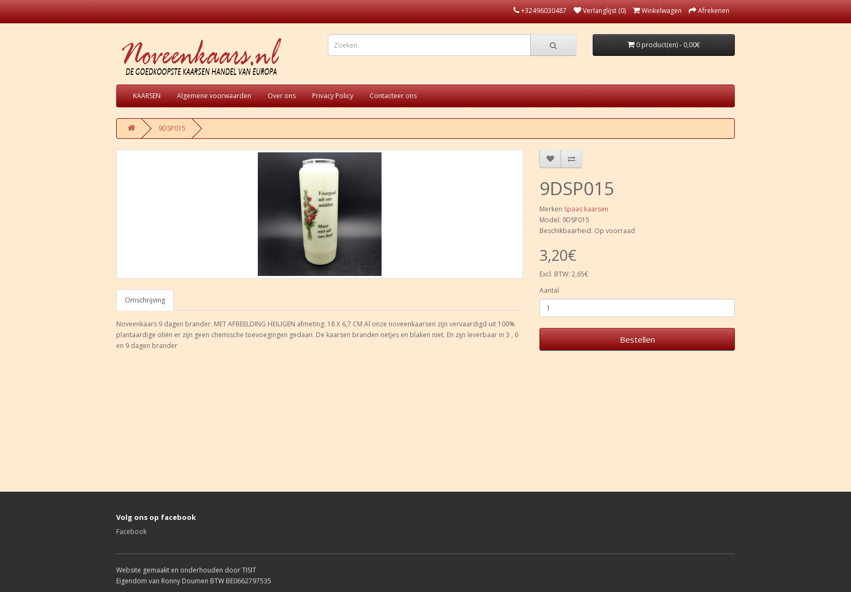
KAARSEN (147, 95)
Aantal (549, 290)
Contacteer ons (393, 95)
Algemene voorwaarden (214, 95)
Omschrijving (145, 300)
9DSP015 (172, 128)
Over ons (282, 95)
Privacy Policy (332, 95)
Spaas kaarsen (586, 209)
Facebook (131, 531)
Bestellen (637, 339)
